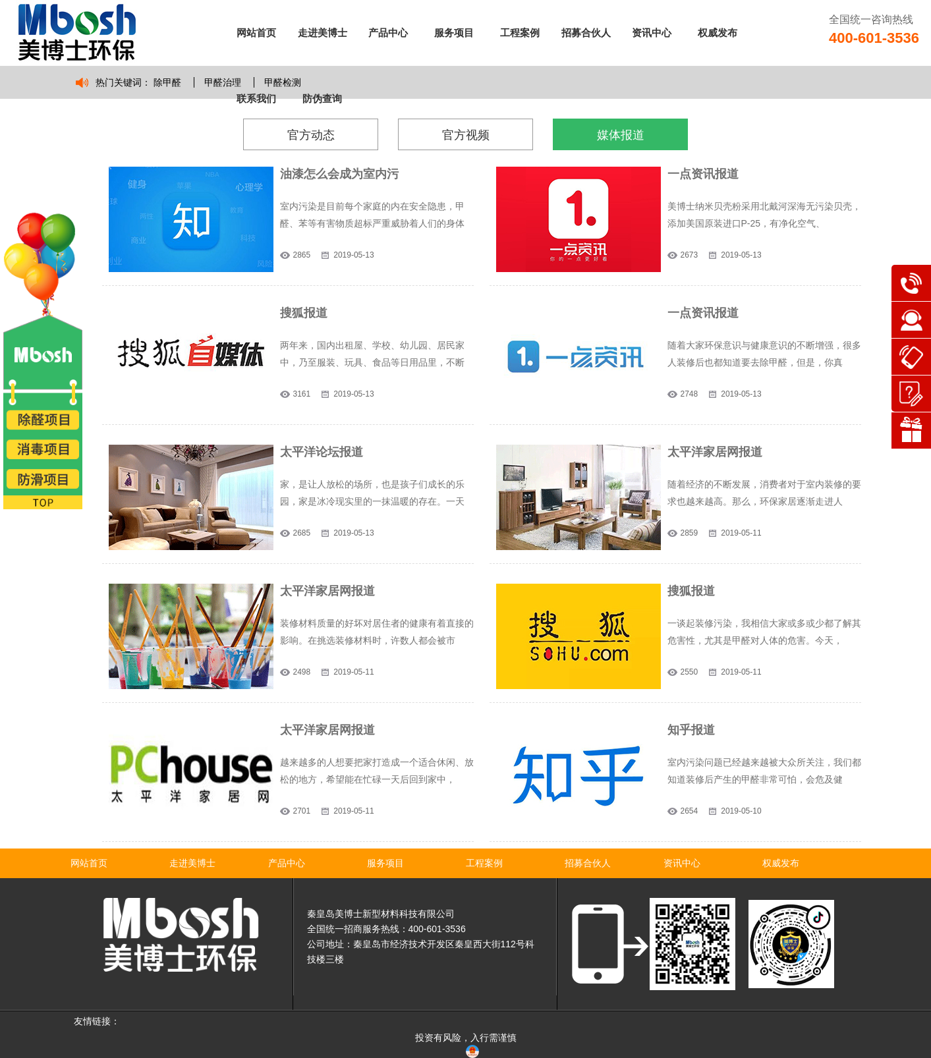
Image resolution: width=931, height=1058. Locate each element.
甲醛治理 (222, 82)
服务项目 (454, 32)
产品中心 (388, 32)
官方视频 (466, 135)
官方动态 (311, 135)
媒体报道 (620, 135)
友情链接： (97, 1021)
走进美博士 (322, 32)
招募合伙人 (586, 32)
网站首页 (256, 32)
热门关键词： (123, 82)
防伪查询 (322, 98)
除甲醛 (167, 82)
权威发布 (717, 32)
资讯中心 (651, 32)
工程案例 (520, 32)
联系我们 (256, 98)
